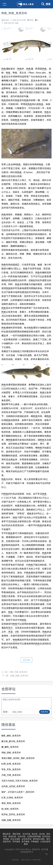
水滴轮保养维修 (34, 836)
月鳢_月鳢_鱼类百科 (18, 672)
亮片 (13, 23)
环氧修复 (35, 841)
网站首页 (7, 834)
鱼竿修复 (26, 841)
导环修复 (16, 841)
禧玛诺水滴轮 (39, 839)
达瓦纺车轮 (27, 839)
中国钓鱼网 (36, 860)
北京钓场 (26, 834)
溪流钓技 (12, 836)
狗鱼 (17, 23)
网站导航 (16, 834)
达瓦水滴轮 (15, 839)
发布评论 (44, 712)
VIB (9, 23)
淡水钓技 (22, 836)
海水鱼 (35, 834)
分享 (26, 660)
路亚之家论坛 (26, 860)
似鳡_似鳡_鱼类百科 (19, 675)
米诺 (5, 23)
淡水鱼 (6, 20)
